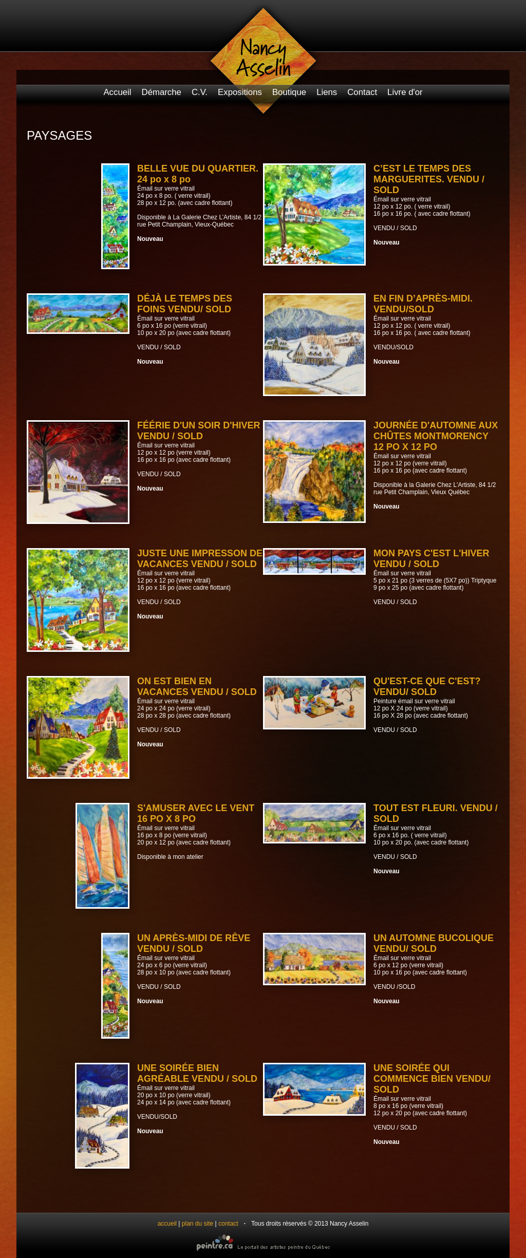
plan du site (197, 1223)
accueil (167, 1223)
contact (228, 1223)
